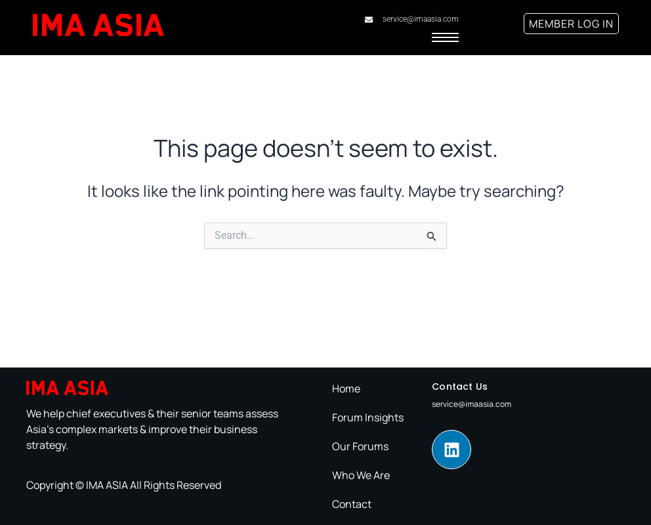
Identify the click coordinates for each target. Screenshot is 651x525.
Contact (351, 504)
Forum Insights (368, 417)
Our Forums (360, 446)
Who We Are (361, 475)
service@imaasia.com (471, 404)
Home (346, 388)
